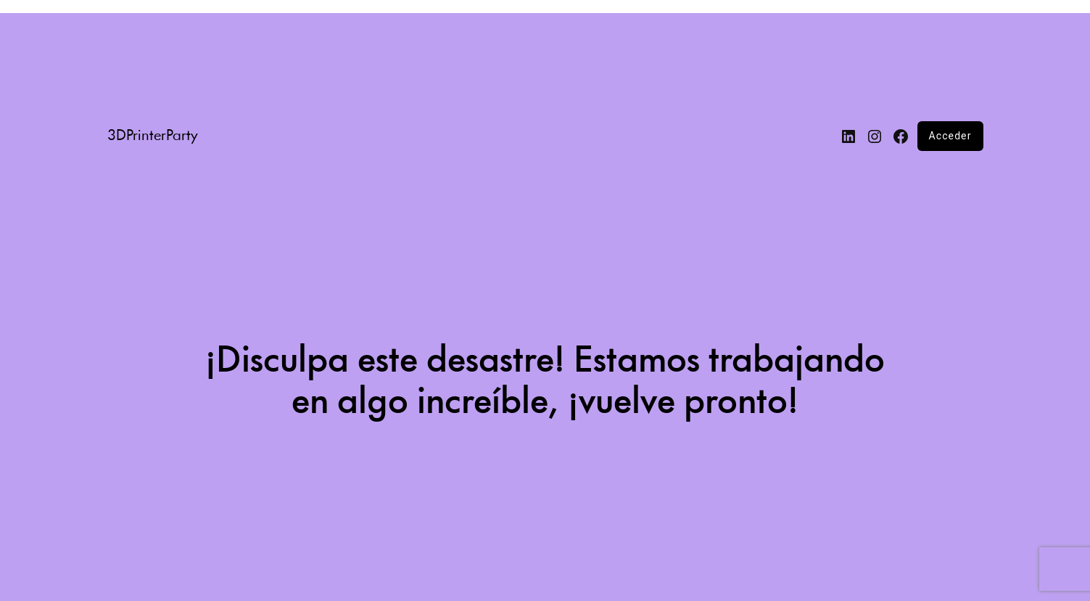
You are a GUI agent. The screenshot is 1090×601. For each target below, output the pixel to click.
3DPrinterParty (152, 136)
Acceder (950, 136)
